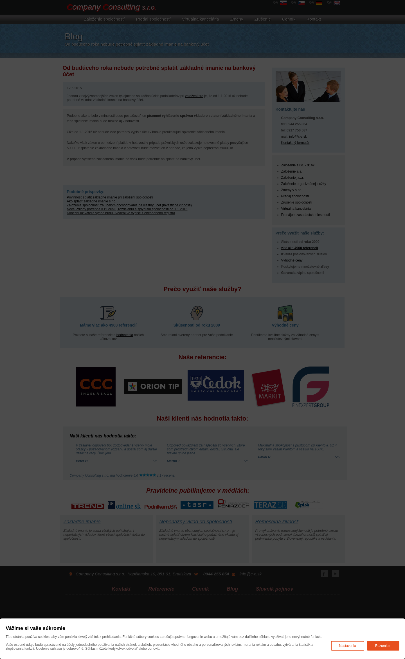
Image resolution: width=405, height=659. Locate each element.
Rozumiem (383, 646)
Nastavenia (347, 646)
